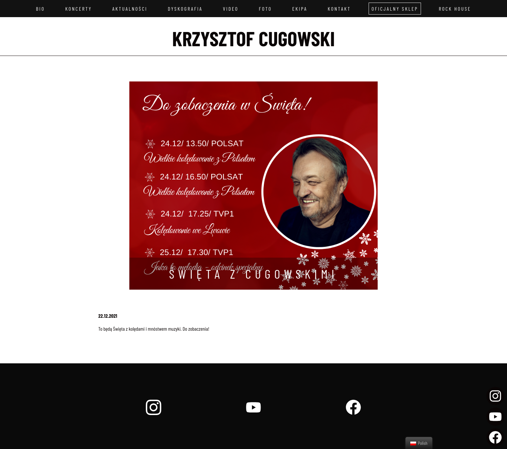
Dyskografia (185, 8)
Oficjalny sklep (395, 8)
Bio (40, 8)
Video (231, 8)
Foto (265, 8)
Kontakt (339, 8)
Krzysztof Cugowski (253, 38)
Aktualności (129, 8)
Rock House (455, 8)
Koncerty (78, 8)
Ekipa (299, 8)
